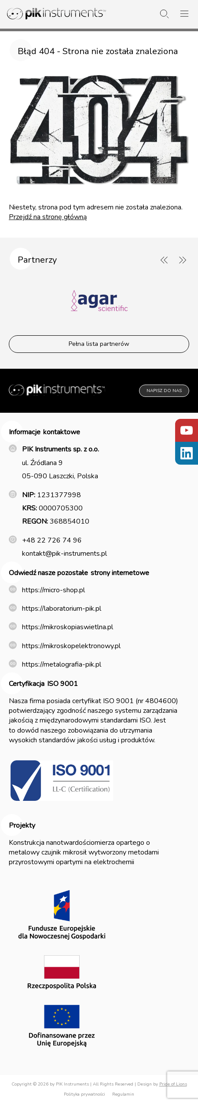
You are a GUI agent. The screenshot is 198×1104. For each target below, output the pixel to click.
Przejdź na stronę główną (48, 217)
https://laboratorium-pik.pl (61, 608)
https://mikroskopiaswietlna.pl (67, 627)
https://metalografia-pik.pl (61, 664)
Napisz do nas (164, 391)
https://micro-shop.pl (53, 590)
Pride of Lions (173, 1084)
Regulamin (123, 1094)
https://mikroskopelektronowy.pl (71, 646)
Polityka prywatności (84, 1094)
